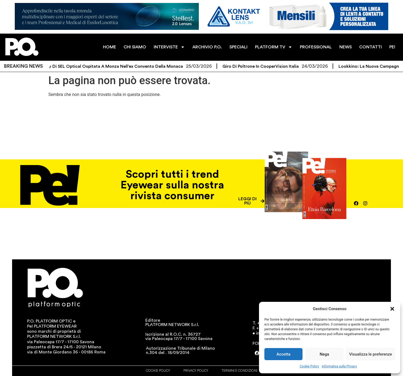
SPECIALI (238, 47)
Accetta (283, 354)
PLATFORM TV (273, 47)
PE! (392, 47)
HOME (109, 47)
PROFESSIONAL (316, 47)
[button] (392, 308)
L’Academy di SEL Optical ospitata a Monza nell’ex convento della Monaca (113, 66)
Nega (324, 354)
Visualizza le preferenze (370, 354)
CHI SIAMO (135, 47)
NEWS (345, 47)
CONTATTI (370, 47)
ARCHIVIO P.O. (207, 47)
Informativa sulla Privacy (339, 366)
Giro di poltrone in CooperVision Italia (268, 66)
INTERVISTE (169, 47)
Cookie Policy (309, 366)
